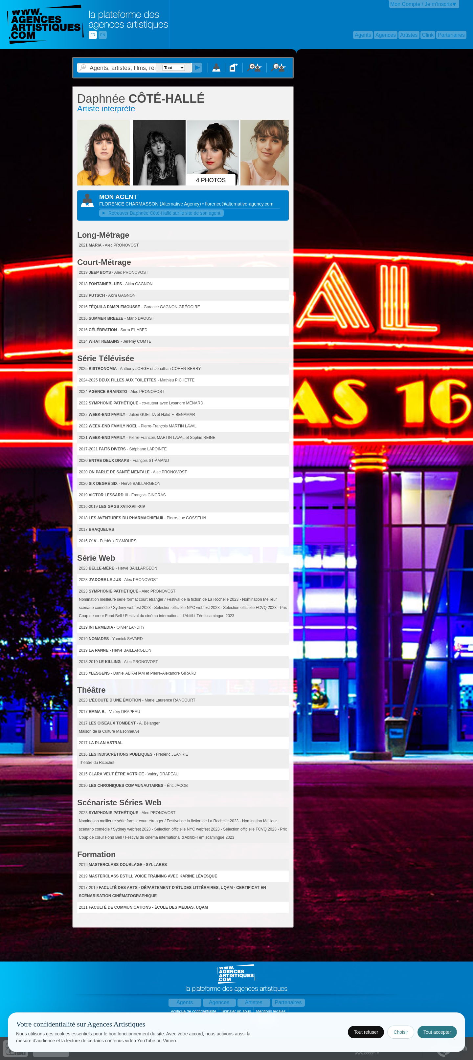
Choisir (401, 1032)
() (181, 203)
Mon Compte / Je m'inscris (421, 4)
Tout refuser (366, 1032)
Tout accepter (437, 1032)
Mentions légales (271, 1011)
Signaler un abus (236, 1011)
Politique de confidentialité (193, 1011)
